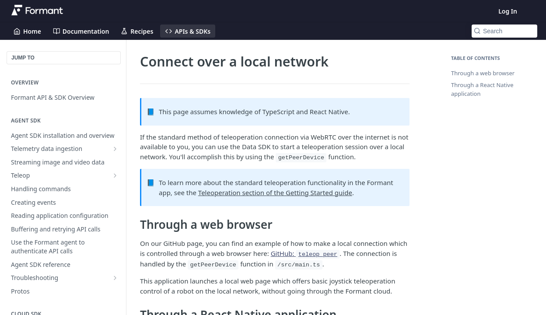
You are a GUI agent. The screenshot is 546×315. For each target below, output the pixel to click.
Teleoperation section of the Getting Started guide (275, 192)
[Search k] (504, 31)
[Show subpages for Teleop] (115, 175)
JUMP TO (23, 58)
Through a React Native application (482, 89)
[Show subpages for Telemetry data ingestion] (115, 148)
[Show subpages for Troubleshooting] (115, 277)
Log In (507, 11)
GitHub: (305, 253)
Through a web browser (482, 73)
